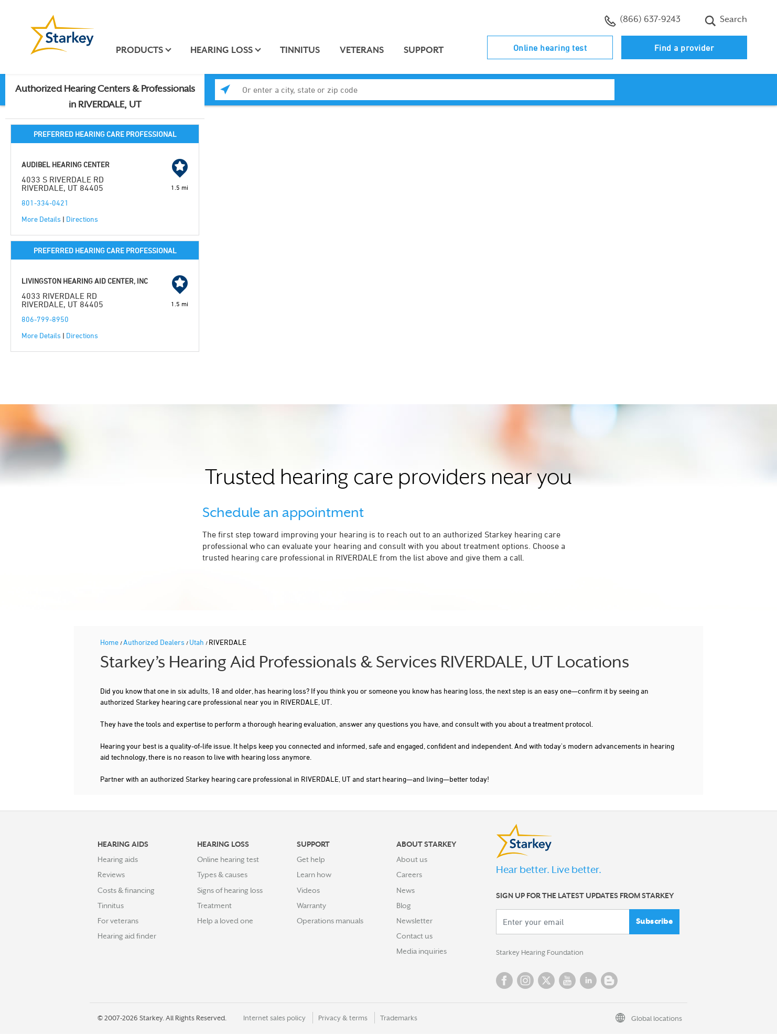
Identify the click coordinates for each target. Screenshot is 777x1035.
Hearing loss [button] (223, 50)
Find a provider (684, 47)
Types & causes (222, 874)
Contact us (414, 936)
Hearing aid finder (127, 936)
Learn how (314, 874)
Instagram (525, 981)
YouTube (567, 981)
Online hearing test (550, 47)
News (405, 890)
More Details (41, 218)
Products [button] (141, 50)
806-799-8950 (45, 319)
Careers (409, 874)
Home (110, 642)
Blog (403, 905)
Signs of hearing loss (230, 890)
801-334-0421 (45, 202)
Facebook (504, 981)
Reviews (111, 874)
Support (425, 50)
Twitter (546, 981)
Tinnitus (301, 50)
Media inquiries (421, 951)
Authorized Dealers (154, 642)
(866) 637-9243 (643, 20)
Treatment (214, 905)
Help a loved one (225, 921)
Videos (308, 890)
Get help (311, 859)
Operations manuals (330, 921)
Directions (82, 218)
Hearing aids (118, 859)
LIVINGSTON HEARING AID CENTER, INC (84, 280)
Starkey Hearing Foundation (542, 953)
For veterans (118, 921)
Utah (197, 642)
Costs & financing (126, 890)
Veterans (363, 50)
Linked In (588, 981)
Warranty (311, 905)
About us (411, 859)
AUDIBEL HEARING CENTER (65, 164)
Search (726, 20)
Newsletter (414, 921)
